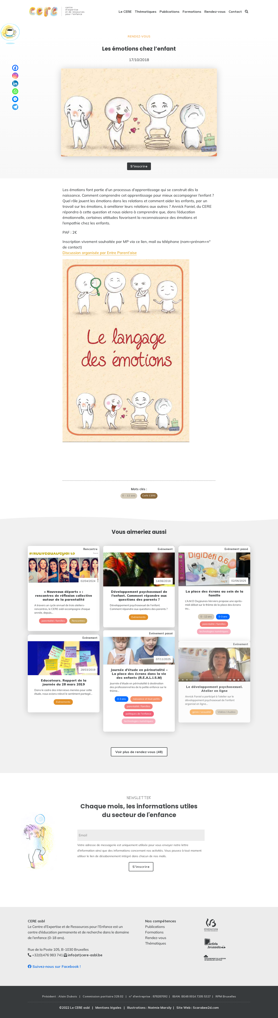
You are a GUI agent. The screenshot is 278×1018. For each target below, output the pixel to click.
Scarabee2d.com (206, 1008)
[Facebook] (15, 68)
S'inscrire (139, 166)
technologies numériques (213, 618)
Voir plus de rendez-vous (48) (139, 752)
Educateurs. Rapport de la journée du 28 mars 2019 (63, 667)
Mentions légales (108, 1008)
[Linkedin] (15, 83)
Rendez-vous (215, 12)
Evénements (138, 609)
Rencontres (78, 615)
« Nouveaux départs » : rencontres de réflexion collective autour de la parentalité (63, 591)
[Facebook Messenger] (15, 99)
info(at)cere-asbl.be (85, 955)
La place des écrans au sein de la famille (214, 580)
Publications (170, 12)
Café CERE (149, 495)
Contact (235, 12)
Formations (192, 12)
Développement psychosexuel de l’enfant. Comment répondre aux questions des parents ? (139, 587)
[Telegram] (15, 107)
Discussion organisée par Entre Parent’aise (100, 252)
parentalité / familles (53, 615)
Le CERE (125, 12)
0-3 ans (223, 603)
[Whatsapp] (15, 91)
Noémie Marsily (159, 1008)
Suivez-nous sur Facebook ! (54, 966)
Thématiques (145, 12)
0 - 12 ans (128, 495)
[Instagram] (15, 76)
